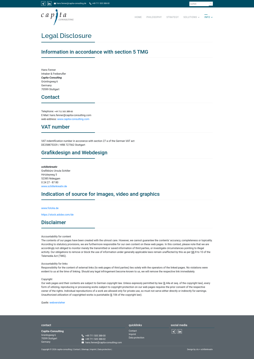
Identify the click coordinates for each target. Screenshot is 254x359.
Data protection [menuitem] (136, 337)
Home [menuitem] (138, 17)
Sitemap (85, 349)
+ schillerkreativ (206, 349)
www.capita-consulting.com (73, 119)
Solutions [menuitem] (190, 17)
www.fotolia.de (50, 208)
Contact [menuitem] (133, 331)
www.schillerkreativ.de (54, 186)
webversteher (57, 302)
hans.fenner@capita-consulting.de (71, 3)
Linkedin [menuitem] (49, 3)
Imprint (93, 349)
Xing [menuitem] (43, 3)
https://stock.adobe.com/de (57, 214)
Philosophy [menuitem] (154, 17)
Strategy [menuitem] (173, 17)
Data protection (104, 349)
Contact (76, 349)
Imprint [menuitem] (132, 334)
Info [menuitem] (207, 17)
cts (197, 349)
